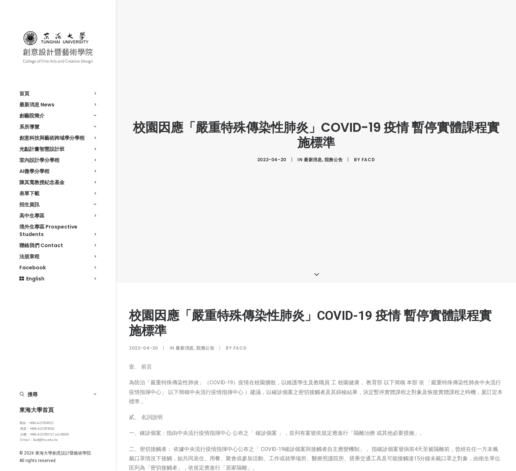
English (57, 278)
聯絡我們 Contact (57, 245)
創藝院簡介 (57, 115)
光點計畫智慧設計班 (57, 149)
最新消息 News (57, 104)
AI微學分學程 (57, 171)
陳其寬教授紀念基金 (57, 182)
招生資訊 (57, 204)
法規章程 (57, 256)
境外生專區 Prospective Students (57, 230)
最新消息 (313, 158)
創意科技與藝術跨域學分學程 (57, 137)
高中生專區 (57, 215)
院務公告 (334, 158)
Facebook (57, 267)
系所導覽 (57, 126)
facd (368, 158)
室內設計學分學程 (57, 160)
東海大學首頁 (36, 410)
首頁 (57, 93)
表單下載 (57, 193)
